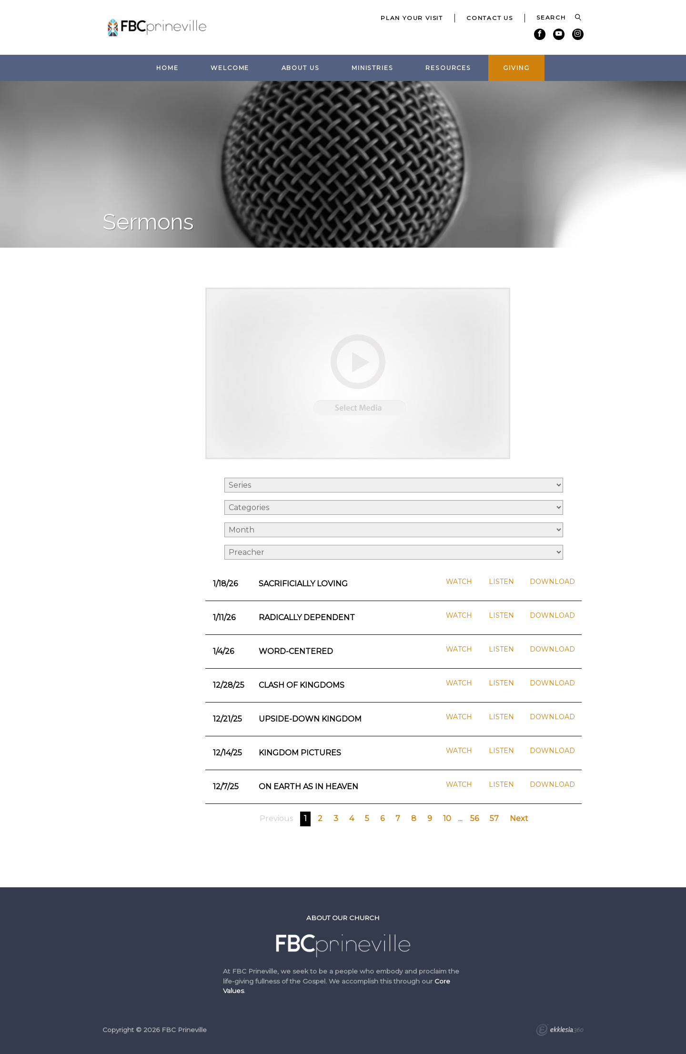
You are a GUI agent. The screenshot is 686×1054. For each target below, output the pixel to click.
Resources (448, 67)
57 (494, 818)
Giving (516, 67)
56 (474, 818)
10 (447, 818)
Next (519, 818)
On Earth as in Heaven (308, 786)
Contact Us (489, 17)
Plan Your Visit (412, 17)
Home (167, 67)
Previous (276, 818)
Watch (459, 582)
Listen (501, 582)
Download (552, 582)
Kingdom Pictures (300, 752)
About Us (301, 67)
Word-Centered (296, 651)
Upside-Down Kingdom (310, 718)
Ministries (372, 67)
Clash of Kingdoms (301, 685)
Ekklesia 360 (560, 1031)
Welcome (230, 67)
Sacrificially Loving (303, 583)
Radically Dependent (307, 617)
